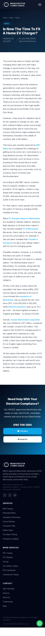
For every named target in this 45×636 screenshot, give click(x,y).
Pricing (5, 562)
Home (5, 18)
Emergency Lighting (10, 539)
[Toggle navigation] (39, 5)
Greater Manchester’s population (25, 319)
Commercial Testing (10, 575)
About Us (6, 597)
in (15, 495)
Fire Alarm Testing (10, 534)
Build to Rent (8, 530)
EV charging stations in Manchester (24, 218)
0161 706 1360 (22, 424)
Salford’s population (17, 307)
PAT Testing (7, 553)
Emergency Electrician (11, 517)
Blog (11, 18)
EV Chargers (8, 557)
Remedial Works (9, 513)
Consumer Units (9, 526)
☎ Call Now (22, 431)
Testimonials (8, 602)
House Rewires (9, 521)
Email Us (6, 593)
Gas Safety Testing (10, 566)
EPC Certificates (9, 570)
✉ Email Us (22, 439)
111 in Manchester (30, 229)
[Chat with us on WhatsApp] (40, 623)
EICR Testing (8, 509)
